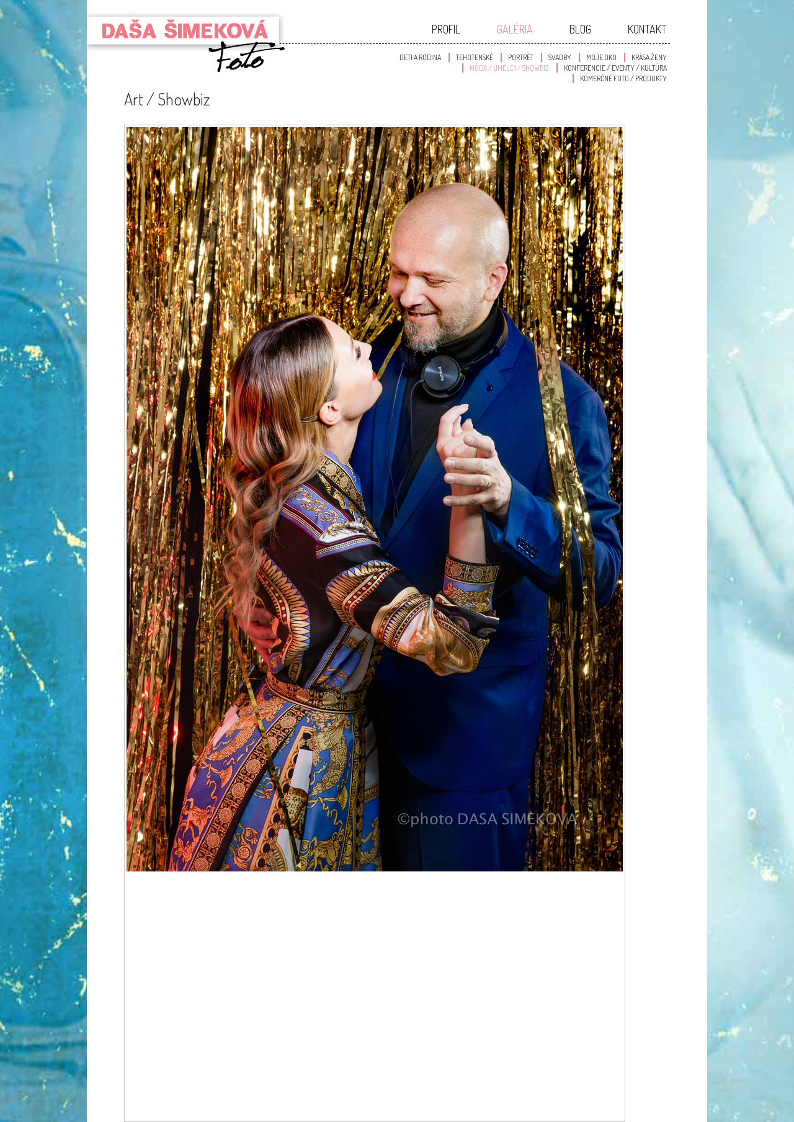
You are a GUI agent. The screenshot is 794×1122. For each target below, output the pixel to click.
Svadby (559, 57)
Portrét (520, 57)
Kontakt (647, 29)
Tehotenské (474, 57)
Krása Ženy (649, 57)
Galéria (515, 29)
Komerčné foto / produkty (623, 78)
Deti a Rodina (420, 57)
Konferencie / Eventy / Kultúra (615, 68)
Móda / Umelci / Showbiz (509, 68)
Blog (580, 29)
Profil (446, 29)
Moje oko (601, 57)
